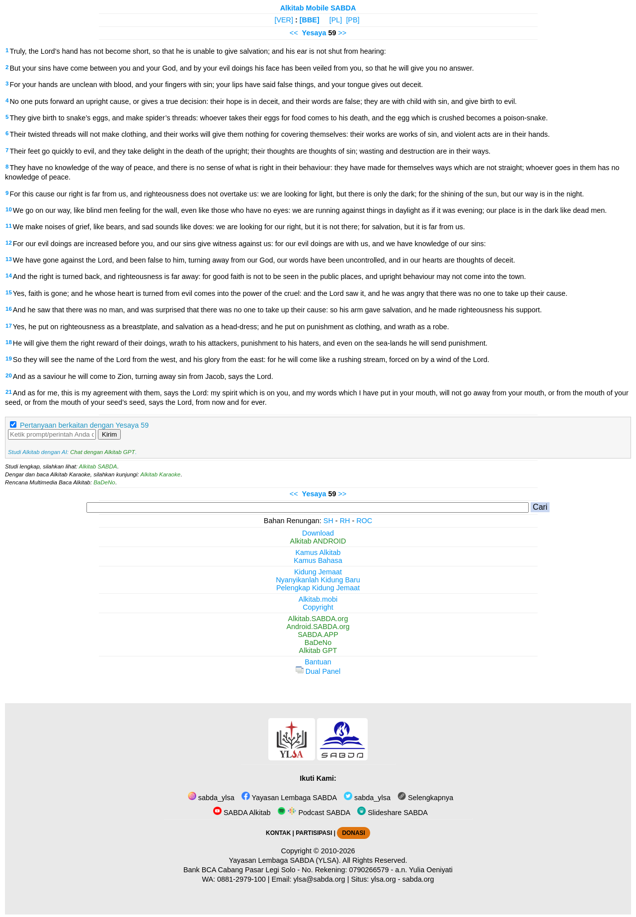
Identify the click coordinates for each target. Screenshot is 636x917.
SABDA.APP (318, 635)
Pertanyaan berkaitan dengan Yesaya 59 (84, 425)
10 (8, 209)
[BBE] (309, 20)
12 (8, 243)
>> (342, 33)
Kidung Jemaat (318, 572)
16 (8, 309)
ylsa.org (383, 879)
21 (8, 392)
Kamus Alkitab (317, 552)
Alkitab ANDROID (318, 541)
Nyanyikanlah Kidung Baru (318, 580)
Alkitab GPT (318, 650)
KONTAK (278, 832)
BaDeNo (104, 482)
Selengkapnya (425, 798)
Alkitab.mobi (318, 599)
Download (318, 533)
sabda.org (418, 879)
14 (8, 275)
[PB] (352, 20)
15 (8, 292)
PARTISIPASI (314, 832)
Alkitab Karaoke (161, 474)
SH (328, 521)
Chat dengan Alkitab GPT (102, 452)
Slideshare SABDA (392, 813)
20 (8, 375)
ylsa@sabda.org (319, 879)
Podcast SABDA (313, 813)
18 (8, 342)
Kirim (109, 434)
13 (8, 259)
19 (8, 359)
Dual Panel (318, 671)
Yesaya (314, 33)
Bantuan (318, 662)
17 (8, 326)
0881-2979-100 (241, 879)
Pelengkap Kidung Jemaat (318, 588)
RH (345, 521)
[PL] (335, 20)
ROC (364, 521)
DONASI (353, 832)
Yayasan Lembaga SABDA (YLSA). (285, 860)
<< (294, 33)
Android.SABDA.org (317, 627)
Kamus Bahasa (318, 560)
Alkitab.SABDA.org (318, 619)
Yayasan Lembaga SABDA (289, 798)
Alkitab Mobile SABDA (318, 8)
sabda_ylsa (211, 798)
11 (8, 226)
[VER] (283, 20)
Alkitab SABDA (98, 466)
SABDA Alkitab (241, 813)
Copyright (318, 607)
